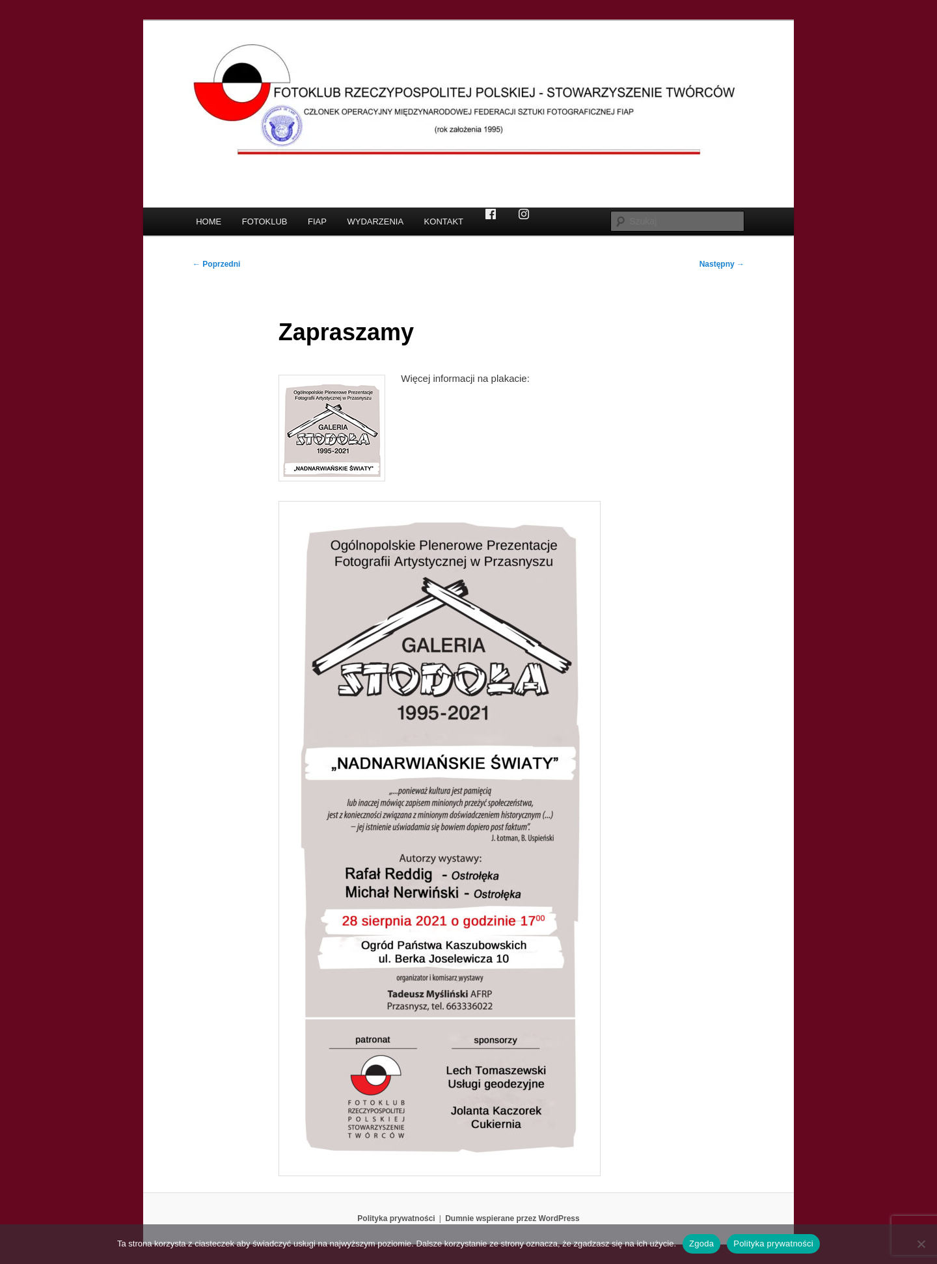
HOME (208, 221)
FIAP (317, 221)
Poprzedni (216, 264)
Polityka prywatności (396, 1218)
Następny (721, 264)
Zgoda (701, 1243)
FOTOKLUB (265, 221)
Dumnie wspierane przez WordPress (512, 1218)
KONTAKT (443, 221)
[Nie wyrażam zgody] (920, 1243)
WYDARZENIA (375, 221)
